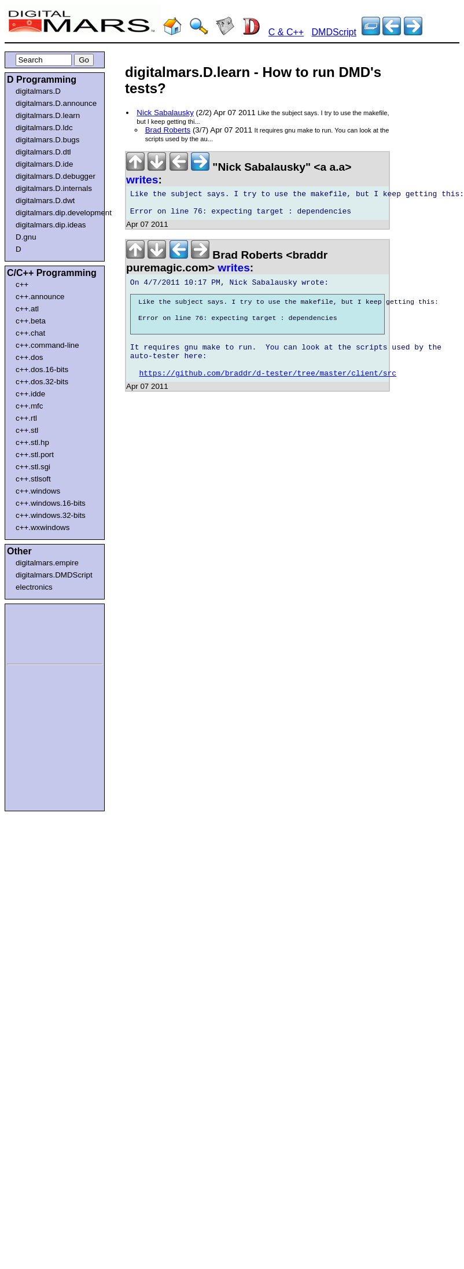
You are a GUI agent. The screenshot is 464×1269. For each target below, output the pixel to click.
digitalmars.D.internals (54, 188)
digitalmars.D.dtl (43, 152)
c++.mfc (29, 406)
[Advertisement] (41, 632)
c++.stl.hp (32, 442)
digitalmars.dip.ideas (51, 224)
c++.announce (40, 296)
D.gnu (26, 237)
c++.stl (27, 430)
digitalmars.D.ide (44, 164)
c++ (22, 284)
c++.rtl (26, 418)
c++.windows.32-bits (51, 515)
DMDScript (334, 32)
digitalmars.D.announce (56, 103)
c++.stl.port (35, 454)
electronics (34, 587)
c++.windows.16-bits (51, 503)
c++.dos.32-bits (42, 381)
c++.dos (29, 357)
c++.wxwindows (42, 527)
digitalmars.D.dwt (45, 200)
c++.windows (38, 491)
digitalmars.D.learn (48, 115)
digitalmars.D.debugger (55, 176)
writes (142, 180)
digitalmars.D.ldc (44, 127)
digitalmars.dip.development (57, 212)
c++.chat (30, 333)
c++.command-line (47, 345)
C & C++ (286, 32)
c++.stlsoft (33, 479)
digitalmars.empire (47, 562)
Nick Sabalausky (165, 112)
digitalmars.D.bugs (47, 139)
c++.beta (31, 321)
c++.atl (27, 308)
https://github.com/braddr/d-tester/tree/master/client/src (268, 393)
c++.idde (30, 393)
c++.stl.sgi (33, 466)
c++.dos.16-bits (42, 369)
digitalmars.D (38, 91)
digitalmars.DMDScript (54, 575)
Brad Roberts (168, 130)
